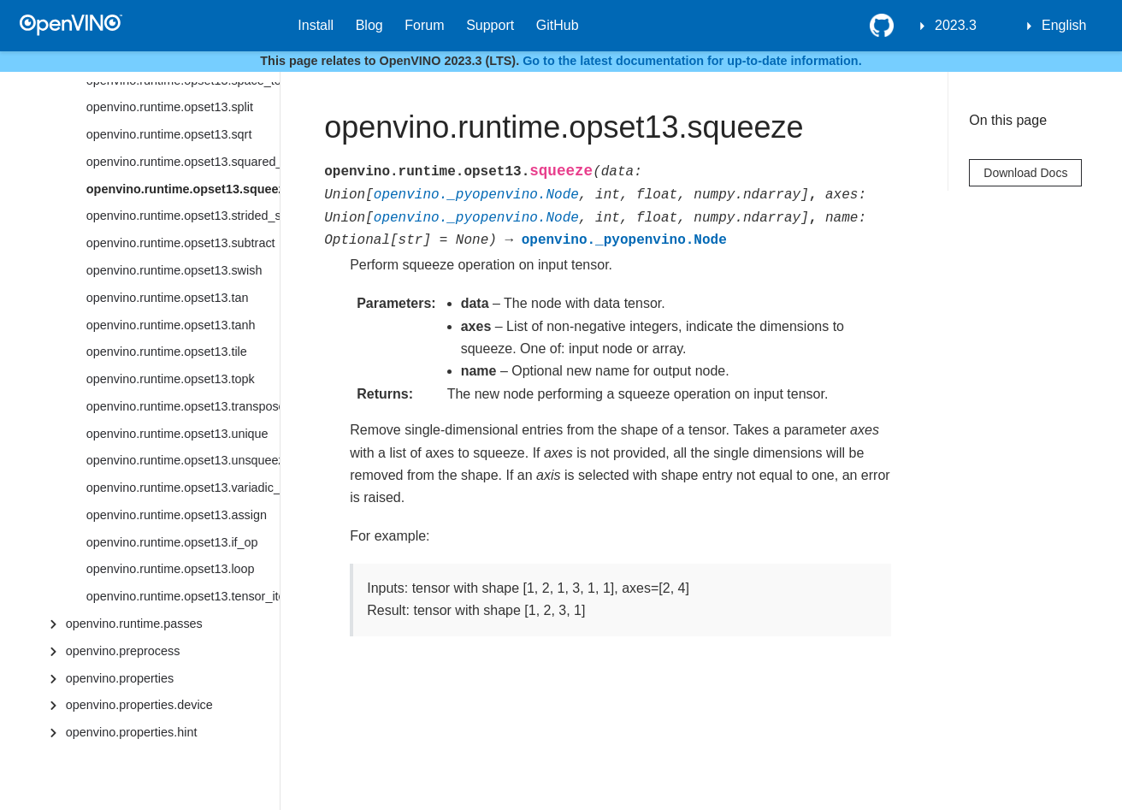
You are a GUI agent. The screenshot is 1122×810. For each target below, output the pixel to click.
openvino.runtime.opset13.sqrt (169, 134)
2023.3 (956, 25)
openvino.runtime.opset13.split (169, 107)
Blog (369, 25)
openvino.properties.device (139, 705)
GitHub (557, 25)
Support (490, 25)
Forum (424, 25)
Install (316, 25)
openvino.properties (120, 678)
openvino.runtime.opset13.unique (177, 433)
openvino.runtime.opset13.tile (166, 351)
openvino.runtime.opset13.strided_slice (183, 215)
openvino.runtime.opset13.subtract (180, 243)
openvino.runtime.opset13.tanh (171, 325)
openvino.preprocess (123, 651)
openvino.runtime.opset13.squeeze (183, 189)
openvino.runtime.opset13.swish (174, 270)
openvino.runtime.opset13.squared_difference (183, 162)
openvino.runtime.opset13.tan (167, 297)
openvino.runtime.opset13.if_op (172, 542)
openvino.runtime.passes (134, 623)
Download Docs (1025, 173)
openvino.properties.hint (132, 732)
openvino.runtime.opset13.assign (176, 515)
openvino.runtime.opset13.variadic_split (183, 487)
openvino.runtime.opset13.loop (170, 569)
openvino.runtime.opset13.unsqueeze (183, 460)
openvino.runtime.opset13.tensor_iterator (183, 596)
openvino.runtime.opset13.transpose (183, 406)
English (1064, 25)
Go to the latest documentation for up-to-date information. (692, 61)
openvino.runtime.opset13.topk (170, 379)
